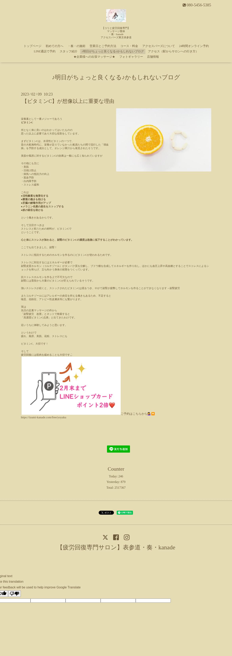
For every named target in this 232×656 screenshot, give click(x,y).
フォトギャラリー (131, 56)
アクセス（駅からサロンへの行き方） (173, 51)
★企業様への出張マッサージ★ (94, 56)
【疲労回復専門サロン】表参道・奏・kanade (116, 547)
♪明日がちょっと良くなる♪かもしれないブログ (112, 51)
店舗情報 (153, 56)
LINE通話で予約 (44, 51)
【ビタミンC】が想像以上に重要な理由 (68, 101)
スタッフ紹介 (68, 51)
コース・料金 (129, 46)
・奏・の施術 (76, 46)
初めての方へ (54, 46)
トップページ (32, 46)
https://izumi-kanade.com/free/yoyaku (43, 417)
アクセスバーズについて (158, 46)
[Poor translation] (14, 593)
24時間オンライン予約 (194, 46)
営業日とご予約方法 (103, 46)
